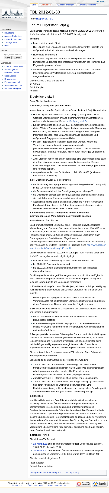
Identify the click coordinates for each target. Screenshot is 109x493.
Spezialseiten (10, 76)
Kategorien (36, 472)
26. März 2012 (40, 450)
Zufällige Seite (10, 42)
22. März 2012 (40, 444)
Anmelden (100, 1)
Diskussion (46, 5)
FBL (51, 19)
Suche (4, 50)
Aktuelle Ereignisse (12, 36)
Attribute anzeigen (12, 88)
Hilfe (6, 46)
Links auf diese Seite (13, 66)
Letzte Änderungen (12, 39)
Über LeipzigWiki (35, 485)
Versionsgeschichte (87, 5)
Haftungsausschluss (57, 485)
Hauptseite (41, 19)
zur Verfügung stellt (75, 121)
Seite (33, 5)
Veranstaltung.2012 (52, 472)
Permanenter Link (12, 82)
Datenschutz (17, 485)
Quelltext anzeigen (65, 5)
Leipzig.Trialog (72, 472)
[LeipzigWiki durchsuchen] (13, 54)
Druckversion (10, 79)
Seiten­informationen (13, 85)
